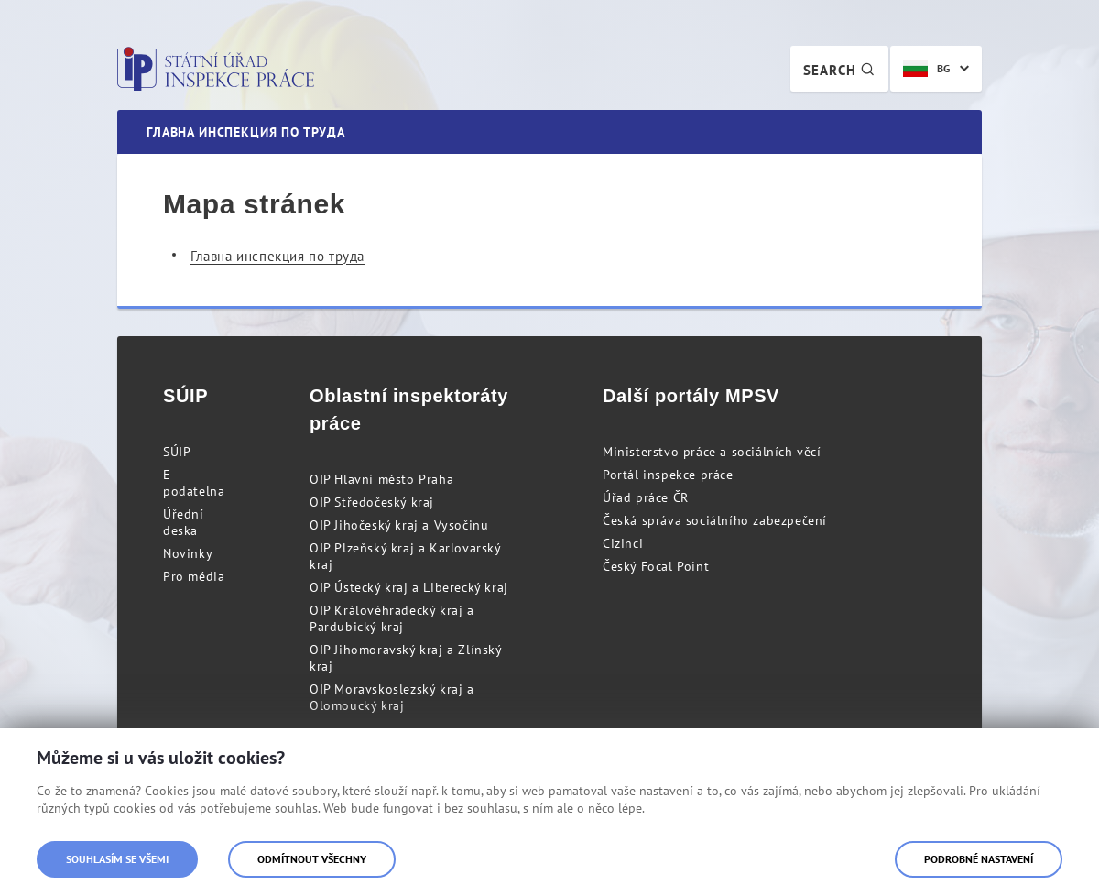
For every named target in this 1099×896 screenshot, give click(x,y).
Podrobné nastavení (978, 859)
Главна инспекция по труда (277, 256)
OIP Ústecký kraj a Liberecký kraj (409, 587)
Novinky (187, 553)
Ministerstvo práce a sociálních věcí (712, 451)
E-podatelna (193, 482)
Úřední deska (183, 522)
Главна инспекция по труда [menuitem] (246, 132)
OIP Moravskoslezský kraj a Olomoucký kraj (392, 697)
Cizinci (623, 543)
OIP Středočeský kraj (372, 502)
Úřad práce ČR (646, 497)
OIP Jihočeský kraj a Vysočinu (399, 525)
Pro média (193, 576)
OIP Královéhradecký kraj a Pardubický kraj (392, 618)
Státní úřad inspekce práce (215, 69)
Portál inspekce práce (668, 474)
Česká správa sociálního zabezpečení (715, 520)
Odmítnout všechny (311, 859)
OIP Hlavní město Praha (381, 479)
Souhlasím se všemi (117, 859)
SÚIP (176, 451)
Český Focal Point (656, 566)
